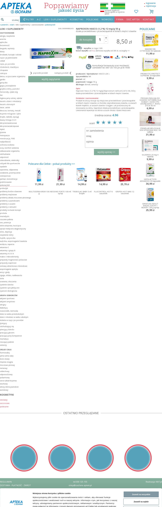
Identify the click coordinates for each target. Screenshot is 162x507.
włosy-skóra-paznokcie (9, 387)
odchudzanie (5, 154)
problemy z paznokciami (10, 201)
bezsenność (5, 45)
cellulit (2, 61)
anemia (3, 39)
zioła (2, 278)
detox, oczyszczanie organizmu (12, 76)
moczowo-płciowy (7, 365)
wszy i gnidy (5, 272)
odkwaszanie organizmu (10, 151)
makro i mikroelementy (9, 256)
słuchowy (4, 384)
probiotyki (4, 188)
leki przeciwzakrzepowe (9, 126)
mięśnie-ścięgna (6, 362)
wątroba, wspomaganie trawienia (13, 241)
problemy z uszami (7, 204)
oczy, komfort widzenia (9, 148)
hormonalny (5, 352)
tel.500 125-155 (80, 481)
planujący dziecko (7, 329)
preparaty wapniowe (8, 263)
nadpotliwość (5, 141)
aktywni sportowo (7, 298)
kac (1, 95)
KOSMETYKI (76, 19)
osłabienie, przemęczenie (10, 173)
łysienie (3, 132)
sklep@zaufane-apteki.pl (80, 485)
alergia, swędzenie (7, 36)
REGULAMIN (6, 481)
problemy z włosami (8, 207)
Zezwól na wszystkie (141, 412)
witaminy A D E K (7, 253)
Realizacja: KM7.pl (154, 481)
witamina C (4, 247)
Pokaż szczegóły (132, 438)
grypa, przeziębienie (8, 86)
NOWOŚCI (107, 19)
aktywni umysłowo (7, 301)
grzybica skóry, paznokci (10, 89)
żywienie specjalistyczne (9, 288)
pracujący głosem (7, 332)
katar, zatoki (5, 107)
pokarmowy (5, 377)
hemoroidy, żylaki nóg (9, 92)
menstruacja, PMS (7, 138)
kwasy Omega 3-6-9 (8, 120)
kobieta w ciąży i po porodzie (11, 320)
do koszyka (85, 39)
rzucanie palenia (6, 219)
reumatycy (4, 339)
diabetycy (4, 308)
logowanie (151, 3)
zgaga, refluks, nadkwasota (11, 275)
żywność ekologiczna (8, 291)
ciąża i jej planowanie (8, 58)
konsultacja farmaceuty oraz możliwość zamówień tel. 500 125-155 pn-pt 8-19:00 (111, 66)
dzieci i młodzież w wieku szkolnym (13, 317)
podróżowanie (6, 182)
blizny (2, 51)
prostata (3, 213)
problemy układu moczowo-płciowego (13, 197)
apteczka (3, 42)
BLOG (2, 499)
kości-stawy (4, 359)
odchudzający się (7, 326)
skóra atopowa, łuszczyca (10, 225)
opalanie (3, 166)
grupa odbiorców (8, 295)
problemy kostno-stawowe (11, 191)
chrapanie (4, 70)
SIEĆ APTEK (133, 19)
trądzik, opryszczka (7, 238)
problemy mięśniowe (8, 194)
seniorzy (3, 345)
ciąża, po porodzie (7, 64)
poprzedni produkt (39, 73)
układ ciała (5, 349)
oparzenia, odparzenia (9, 169)
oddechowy (4, 371)
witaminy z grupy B (7, 250)
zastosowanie (7, 33)
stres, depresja (6, 232)
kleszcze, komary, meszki (10, 110)
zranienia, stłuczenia (8, 281)
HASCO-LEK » (104, 74)
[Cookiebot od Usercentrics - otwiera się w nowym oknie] (16, 438)
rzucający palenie (7, 342)
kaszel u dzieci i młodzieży (10, 101)
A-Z (39, 19)
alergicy (3, 304)
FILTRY (30, 19)
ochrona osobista (7, 145)
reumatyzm (4, 216)
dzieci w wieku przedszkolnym (12, 314)
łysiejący (3, 323)
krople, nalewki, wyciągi (9, 117)
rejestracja (151, 6)
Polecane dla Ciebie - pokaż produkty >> (51, 163)
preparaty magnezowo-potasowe (13, 260)
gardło (2, 79)
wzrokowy (4, 390)
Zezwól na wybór (141, 420)
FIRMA (119, 19)
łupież (2, 129)
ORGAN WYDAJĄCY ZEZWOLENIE (15, 496)
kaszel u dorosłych (7, 104)
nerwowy (3, 368)
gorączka (3, 82)
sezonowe (4, 403)
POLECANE (92, 19)
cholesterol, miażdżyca (9, 67)
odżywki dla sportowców (10, 163)
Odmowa (141, 427)
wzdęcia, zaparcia (7, 244)
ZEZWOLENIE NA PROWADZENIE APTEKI (19, 492)
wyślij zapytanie (51, 79)
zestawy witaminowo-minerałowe (13, 266)
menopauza (5, 135)
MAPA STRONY (7, 503)
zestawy (3, 399)
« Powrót (4, 24)
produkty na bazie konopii (10, 210)
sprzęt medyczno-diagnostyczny (13, 229)
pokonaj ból (50, 24)
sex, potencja (5, 222)
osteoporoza (5, 176)
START (12, 24)
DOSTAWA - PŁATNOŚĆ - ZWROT (15, 485)
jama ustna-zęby (6, 356)
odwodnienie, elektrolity (9, 160)
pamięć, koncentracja (8, 179)
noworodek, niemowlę (9, 311)
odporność (4, 157)
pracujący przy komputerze (11, 336)
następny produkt (63, 73)
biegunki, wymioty (7, 48)
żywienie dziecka (6, 284)
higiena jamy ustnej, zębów (11, 98)
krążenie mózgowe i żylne (10, 114)
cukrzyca (3, 73)
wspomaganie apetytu (9, 269)
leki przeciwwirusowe (8, 123)
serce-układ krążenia (8, 380)
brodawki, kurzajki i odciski (10, 54)
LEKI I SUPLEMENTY (55, 19)
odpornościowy (6, 374)
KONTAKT (148, 19)
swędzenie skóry (6, 235)
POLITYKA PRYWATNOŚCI (12, 489)
